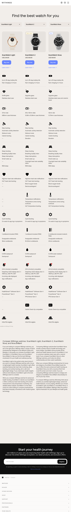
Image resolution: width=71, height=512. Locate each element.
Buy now (6, 62)
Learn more (6, 67)
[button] (35, 484)
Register (61, 461)
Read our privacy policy (35, 469)
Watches (7, 477)
